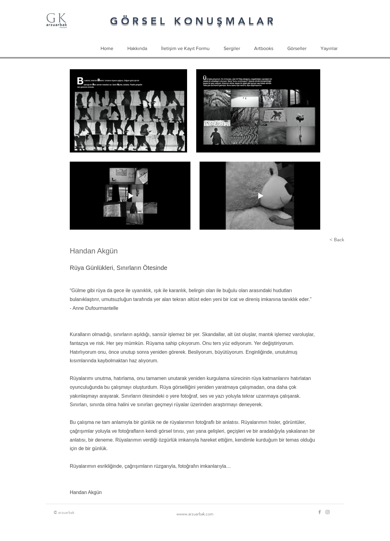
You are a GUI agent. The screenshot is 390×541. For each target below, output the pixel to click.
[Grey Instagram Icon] (327, 512)
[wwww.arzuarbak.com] (195, 513)
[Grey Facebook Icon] (319, 512)
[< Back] (324, 240)
